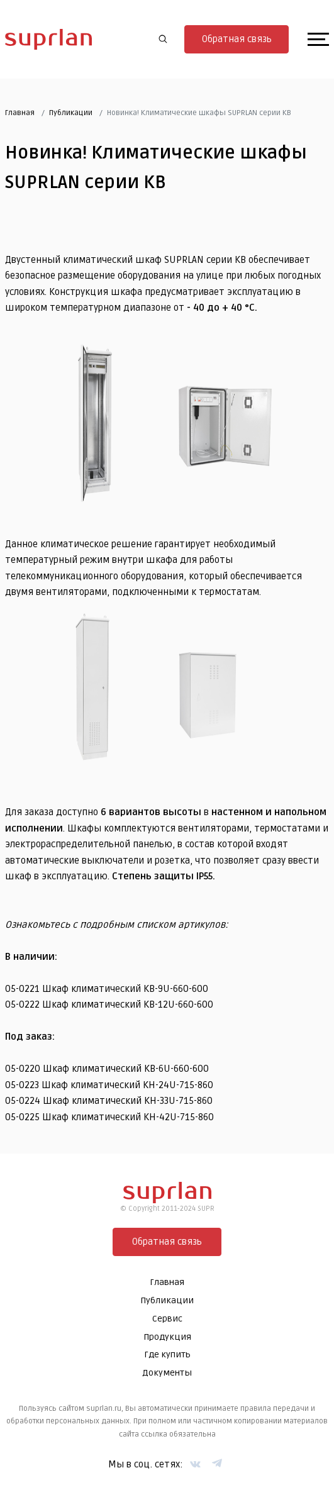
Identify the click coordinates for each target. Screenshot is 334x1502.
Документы (167, 1372)
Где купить (167, 1354)
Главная (20, 113)
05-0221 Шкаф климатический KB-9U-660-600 (106, 988)
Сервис (167, 1318)
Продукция (167, 1337)
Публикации (70, 113)
